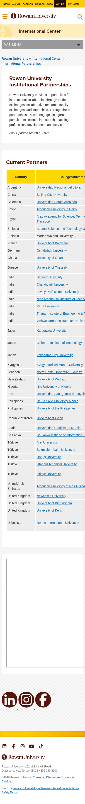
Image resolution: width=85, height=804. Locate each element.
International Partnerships (21, 63)
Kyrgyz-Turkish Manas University (60, 365)
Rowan (74, 3)
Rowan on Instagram (22, 746)
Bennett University (50, 277)
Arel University (47, 442)
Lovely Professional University (58, 292)
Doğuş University (49, 457)
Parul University (48, 306)
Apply (60, 3)
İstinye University (49, 474)
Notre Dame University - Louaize (60, 372)
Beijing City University (52, 194)
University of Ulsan (50, 418)
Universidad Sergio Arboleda (57, 202)
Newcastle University (51, 496)
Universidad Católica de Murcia (59, 428)
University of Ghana (51, 258)
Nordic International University (58, 523)
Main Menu (12, 44)
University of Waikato (51, 379)
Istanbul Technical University (57, 464)
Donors (40, 4)
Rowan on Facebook (13, 746)
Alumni (16, 4)
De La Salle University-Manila (57, 401)
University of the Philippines (56, 408)
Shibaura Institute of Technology (59, 343)
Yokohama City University (55, 355)
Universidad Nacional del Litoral (59, 187)
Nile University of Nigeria (54, 386)
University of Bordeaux (53, 243)
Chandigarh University (52, 284)
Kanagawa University (52, 330)
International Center (47, 58)
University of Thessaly (52, 267)
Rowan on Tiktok (41, 746)
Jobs (50, 4)
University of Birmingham (54, 503)
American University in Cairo (57, 209)
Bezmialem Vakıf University (56, 449)
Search (80, 18)
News (6, 4)
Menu (5, 16)
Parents (28, 4)
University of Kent (49, 510)
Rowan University (39, 16)
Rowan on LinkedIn (4, 746)
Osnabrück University (52, 250)
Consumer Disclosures (46, 777)
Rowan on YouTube (31, 746)
